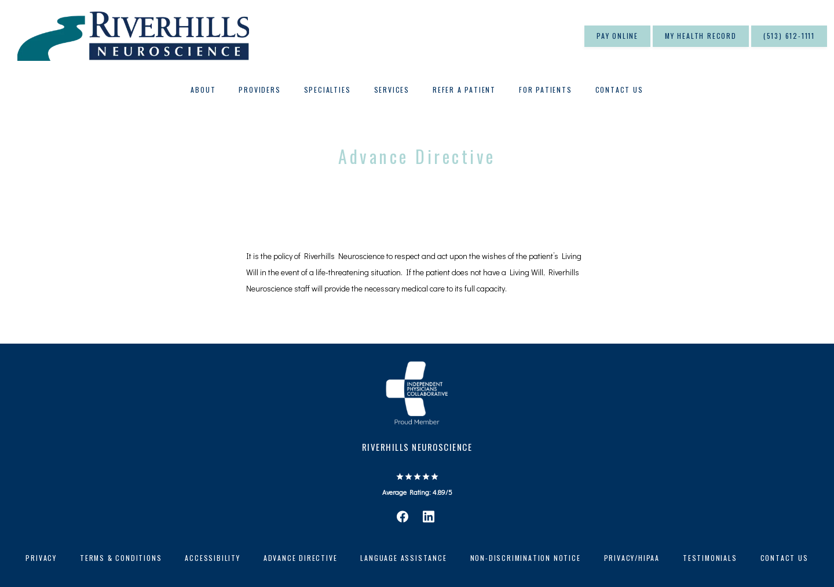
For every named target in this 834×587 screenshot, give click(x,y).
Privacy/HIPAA (632, 558)
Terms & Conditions (121, 558)
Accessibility (212, 558)
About (203, 89)
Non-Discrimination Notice (525, 558)
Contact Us (619, 89)
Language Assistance (403, 558)
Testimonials (710, 558)
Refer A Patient (464, 89)
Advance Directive (301, 558)
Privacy (41, 558)
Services (391, 89)
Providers (259, 89)
